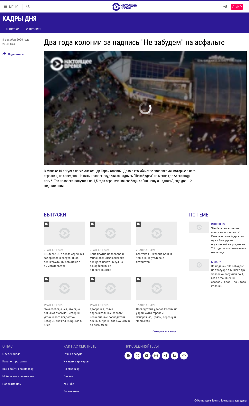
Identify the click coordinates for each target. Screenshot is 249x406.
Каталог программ (14, 361)
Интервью (218, 224)
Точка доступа (72, 354)
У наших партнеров (76, 361)
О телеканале (11, 354)
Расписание (71, 391)
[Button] (13, 55)
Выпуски (12, 29)
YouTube (68, 384)
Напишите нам (11, 384)
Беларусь (217, 262)
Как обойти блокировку (17, 369)
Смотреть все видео (164, 331)
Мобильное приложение (18, 376)
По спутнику (71, 369)
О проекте (33, 29)
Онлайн (68, 376)
